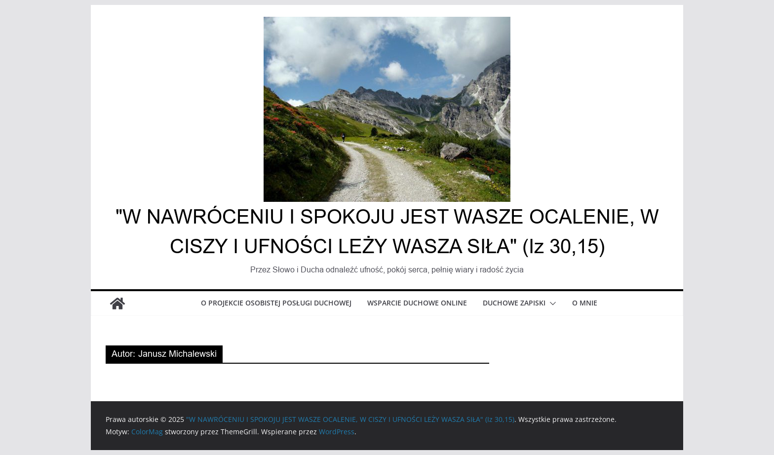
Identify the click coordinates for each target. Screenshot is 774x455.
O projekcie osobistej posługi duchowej (276, 302)
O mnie (584, 302)
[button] (550, 303)
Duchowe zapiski (514, 302)
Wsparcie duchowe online (417, 302)
